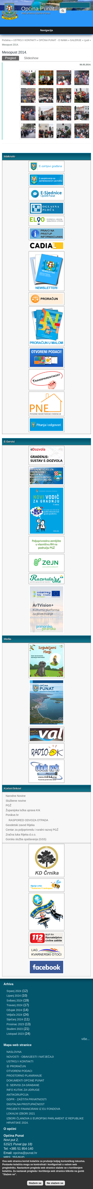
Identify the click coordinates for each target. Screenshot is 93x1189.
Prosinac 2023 (15, 1024)
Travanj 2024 (14, 1005)
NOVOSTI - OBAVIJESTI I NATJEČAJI (30, 1056)
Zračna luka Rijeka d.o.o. (21, 834)
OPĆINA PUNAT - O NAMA (53, 40)
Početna (6, 40)
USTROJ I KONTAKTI (24, 40)
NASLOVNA (13, 1051)
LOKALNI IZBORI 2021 (20, 1113)
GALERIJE (75, 40)
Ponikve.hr (12, 814)
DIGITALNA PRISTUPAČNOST (25, 1104)
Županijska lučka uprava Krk (23, 810)
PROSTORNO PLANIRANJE (24, 1075)
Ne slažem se (55, 1183)
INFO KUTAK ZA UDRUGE (23, 1089)
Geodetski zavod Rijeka (20, 825)
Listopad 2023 (15, 1033)
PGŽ (8, 805)
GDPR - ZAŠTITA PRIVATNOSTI (26, 1099)
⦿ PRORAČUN (16, 1066)
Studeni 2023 (14, 1028)
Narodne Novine (16, 795)
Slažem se (35, 1183)
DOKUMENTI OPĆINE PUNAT (25, 1080)
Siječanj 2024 (14, 1019)
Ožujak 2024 (14, 1010)
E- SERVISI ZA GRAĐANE (22, 1085)
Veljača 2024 (14, 1014)
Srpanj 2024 (13, 991)
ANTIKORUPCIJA (17, 1094)
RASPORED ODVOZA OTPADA (28, 820)
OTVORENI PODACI (19, 1070)
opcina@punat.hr (25, 1153)
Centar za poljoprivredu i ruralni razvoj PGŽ (32, 829)
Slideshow (31, 58)
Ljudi (86, 40)
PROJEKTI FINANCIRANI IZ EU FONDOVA (33, 1108)
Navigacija (46, 30)
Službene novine (16, 800)
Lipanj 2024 (13, 995)
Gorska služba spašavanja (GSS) (26, 839)
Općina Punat (38, 8)
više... (85, 1039)
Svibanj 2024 (14, 1000)
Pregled (12, 58)
